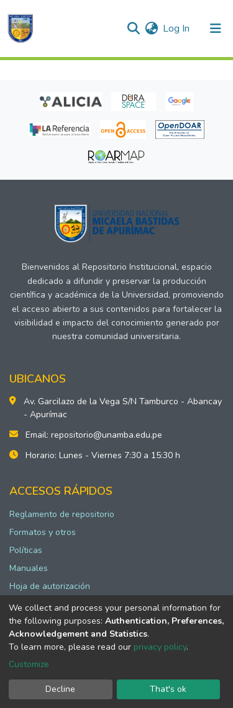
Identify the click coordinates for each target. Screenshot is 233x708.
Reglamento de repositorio (61, 514)
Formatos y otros (42, 532)
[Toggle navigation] (215, 28)
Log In (177, 28)
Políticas (25, 550)
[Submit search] (133, 28)
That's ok (168, 689)
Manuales (28, 568)
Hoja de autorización (49, 586)
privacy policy (160, 647)
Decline (60, 689)
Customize (29, 664)
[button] (151, 28)
